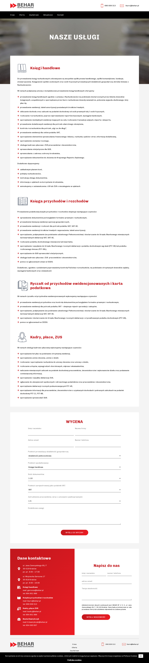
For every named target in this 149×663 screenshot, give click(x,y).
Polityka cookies (74, 660)
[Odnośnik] (22, 5)
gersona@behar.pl (35, 590)
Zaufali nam (74, 651)
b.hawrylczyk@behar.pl (37, 622)
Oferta (74, 648)
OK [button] (141, 656)
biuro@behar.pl (34, 601)
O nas (74, 644)
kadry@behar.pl (34, 611)
